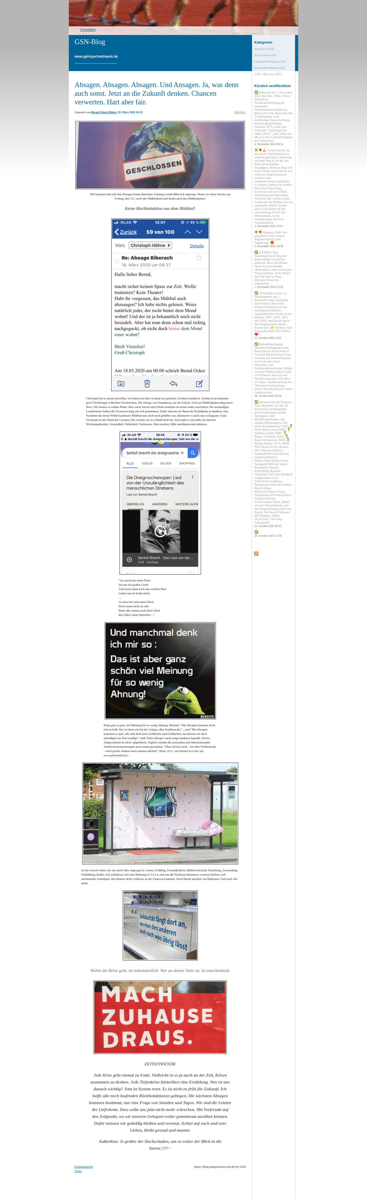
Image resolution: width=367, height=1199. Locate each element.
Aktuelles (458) (264, 48)
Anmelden (88, 30)
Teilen (78, 1171)
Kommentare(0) (84, 1166)
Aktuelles (240, 112)
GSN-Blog (90, 42)
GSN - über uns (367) (268, 74)
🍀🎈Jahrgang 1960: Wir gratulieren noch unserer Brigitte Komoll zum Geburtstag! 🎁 (270, 239)
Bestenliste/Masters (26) (269, 67)
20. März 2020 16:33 (130, 112)
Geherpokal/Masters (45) (270, 61)
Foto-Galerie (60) (265, 55)
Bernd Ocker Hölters (104, 112)
